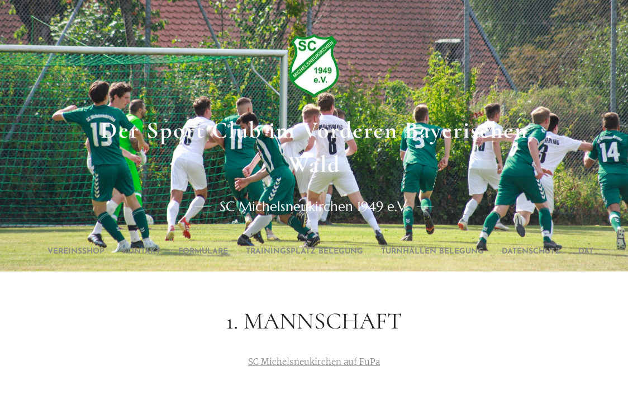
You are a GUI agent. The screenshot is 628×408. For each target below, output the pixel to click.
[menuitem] (225, 252)
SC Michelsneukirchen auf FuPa (314, 362)
